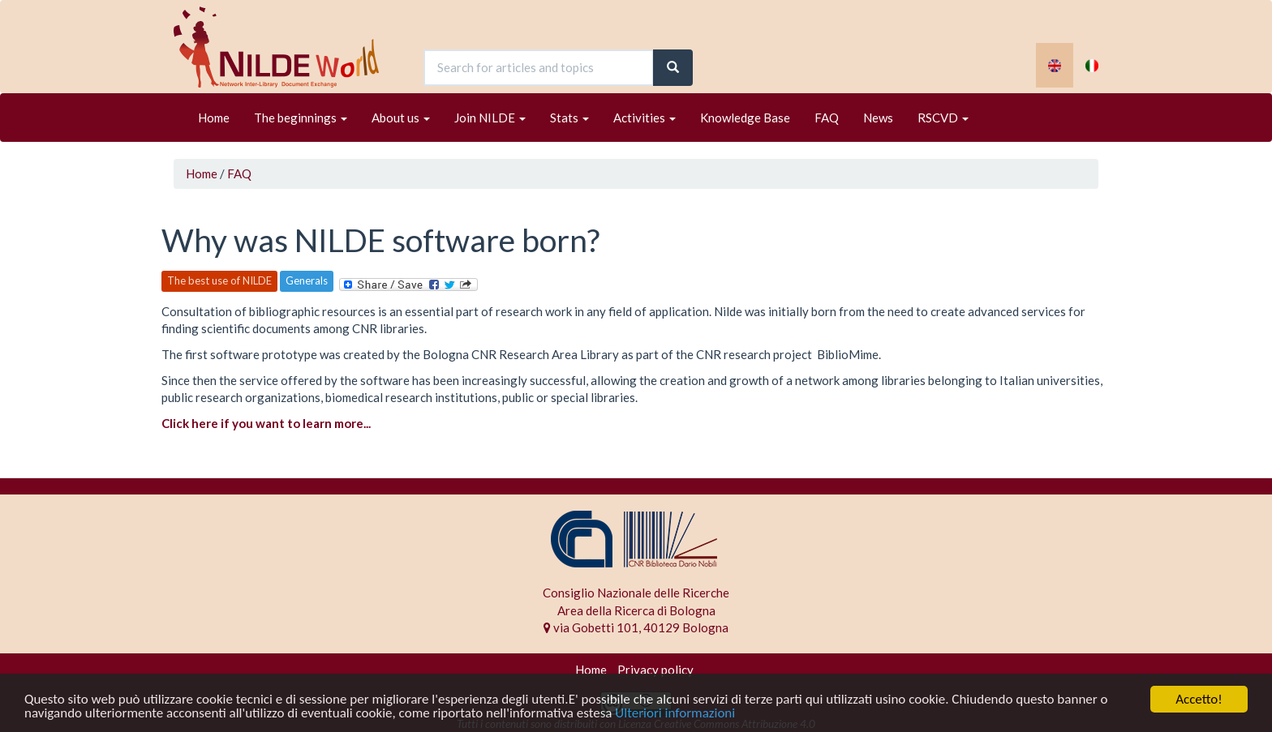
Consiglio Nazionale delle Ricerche (636, 592)
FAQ (826, 117)
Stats (569, 117)
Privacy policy (655, 669)
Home (214, 117)
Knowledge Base (745, 117)
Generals (307, 280)
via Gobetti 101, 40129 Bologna (636, 627)
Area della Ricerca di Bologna (636, 610)
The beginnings (300, 117)
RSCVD (943, 117)
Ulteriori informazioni (675, 713)
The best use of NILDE (219, 280)
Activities (644, 117)
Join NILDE (490, 117)
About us (401, 117)
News (878, 117)
